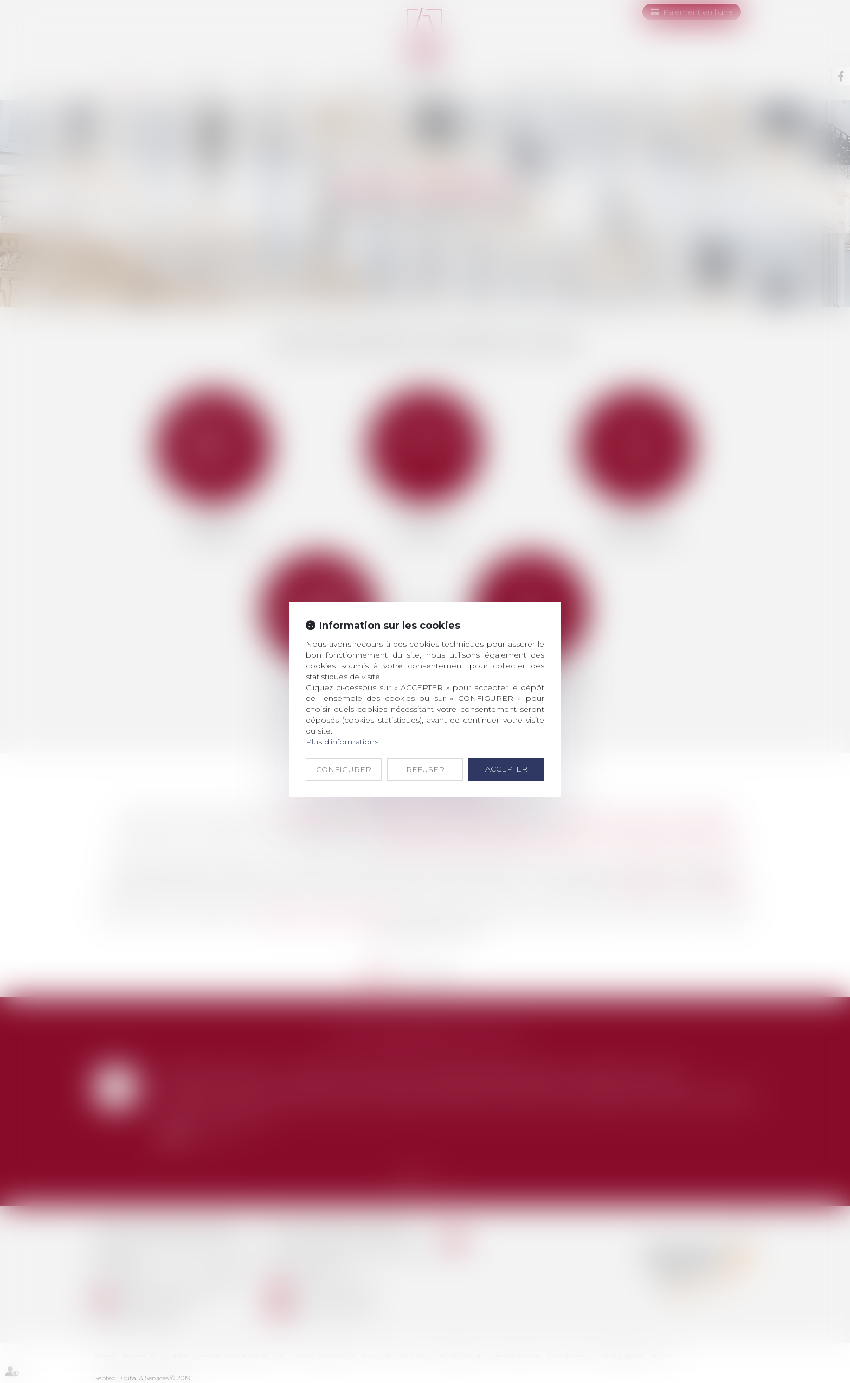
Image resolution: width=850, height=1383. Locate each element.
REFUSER (425, 769)
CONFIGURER (343, 769)
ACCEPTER (506, 769)
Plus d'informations (342, 742)
